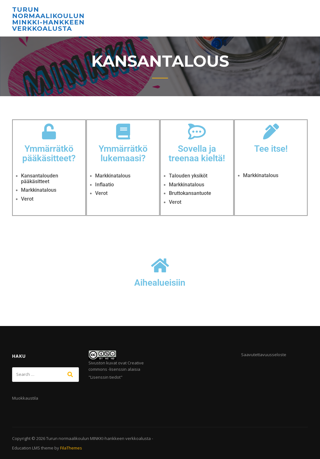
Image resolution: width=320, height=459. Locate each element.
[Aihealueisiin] (160, 265)
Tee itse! (271, 148)
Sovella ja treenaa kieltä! (197, 153)
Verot (27, 199)
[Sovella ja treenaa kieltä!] (197, 131)
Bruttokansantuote (190, 193)
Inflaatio (104, 185)
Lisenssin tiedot (105, 377)
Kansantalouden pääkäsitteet (39, 178)
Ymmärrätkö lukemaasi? (123, 153)
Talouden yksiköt (188, 176)
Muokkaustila (25, 398)
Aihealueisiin (159, 282)
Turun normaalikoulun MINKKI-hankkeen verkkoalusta (48, 19)
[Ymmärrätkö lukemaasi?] (123, 131)
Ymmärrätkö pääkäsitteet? (49, 153)
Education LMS (26, 448)
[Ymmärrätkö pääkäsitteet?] (49, 131)
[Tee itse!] (271, 131)
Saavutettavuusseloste (263, 354)
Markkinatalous (38, 190)
